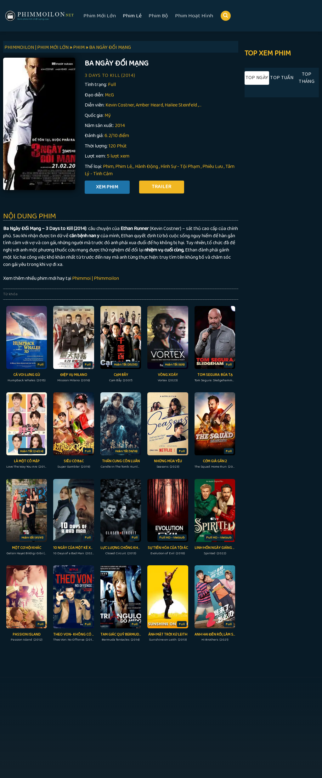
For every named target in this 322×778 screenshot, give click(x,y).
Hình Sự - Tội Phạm (180, 166)
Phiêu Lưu (212, 166)
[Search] (226, 16)
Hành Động (146, 166)
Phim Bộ (158, 15)
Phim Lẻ (132, 15)
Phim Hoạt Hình (194, 15)
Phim (108, 166)
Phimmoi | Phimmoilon (95, 278)
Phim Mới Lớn (99, 15)
